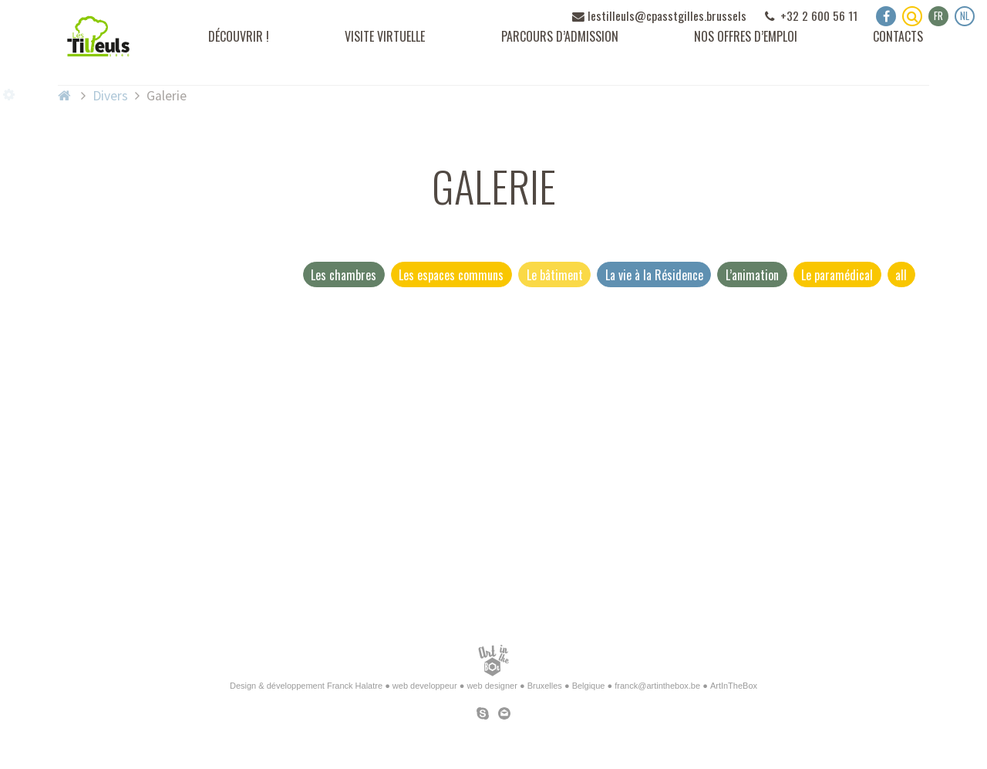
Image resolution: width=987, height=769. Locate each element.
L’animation (752, 275)
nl (964, 15)
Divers (110, 95)
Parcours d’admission (559, 36)
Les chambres (343, 275)
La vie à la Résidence (654, 275)
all (901, 275)
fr (938, 15)
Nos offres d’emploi (745, 36)
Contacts (898, 36)
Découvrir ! (238, 36)
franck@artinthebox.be (657, 685)
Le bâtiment (555, 275)
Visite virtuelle (385, 36)
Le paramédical (837, 275)
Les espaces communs (451, 275)
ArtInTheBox (733, 685)
